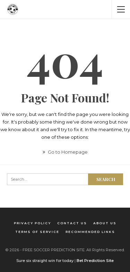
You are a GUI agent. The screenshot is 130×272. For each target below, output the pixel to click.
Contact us (72, 223)
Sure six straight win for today (44, 260)
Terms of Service (37, 232)
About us (104, 223)
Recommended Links (90, 232)
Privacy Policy (32, 223)
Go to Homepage (65, 152)
